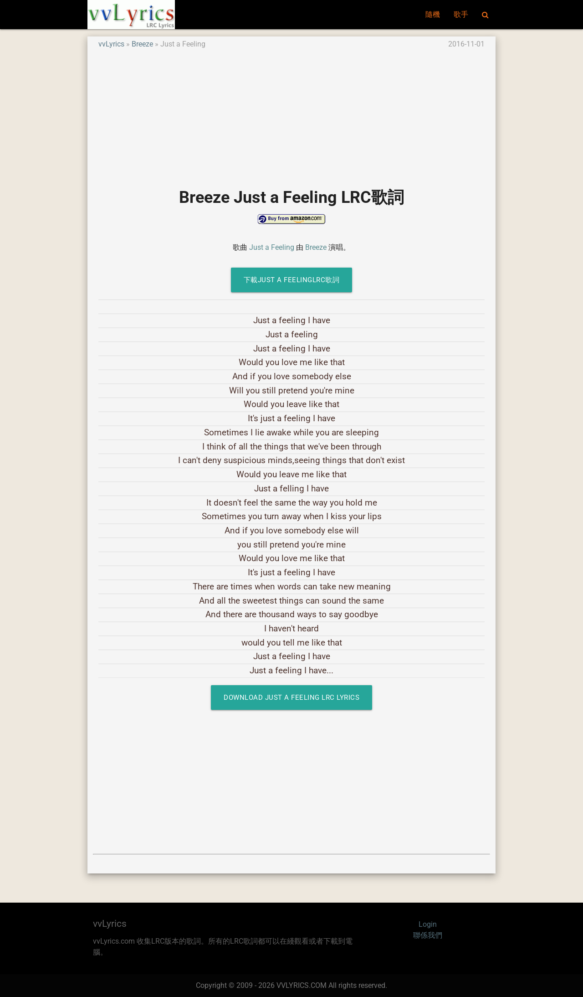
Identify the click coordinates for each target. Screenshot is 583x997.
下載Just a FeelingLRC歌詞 (292, 280)
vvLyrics (111, 44)
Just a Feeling (271, 247)
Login (428, 924)
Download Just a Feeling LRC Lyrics (291, 697)
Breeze (142, 44)
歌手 (461, 14)
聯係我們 (427, 935)
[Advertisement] (291, 113)
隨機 (432, 14)
